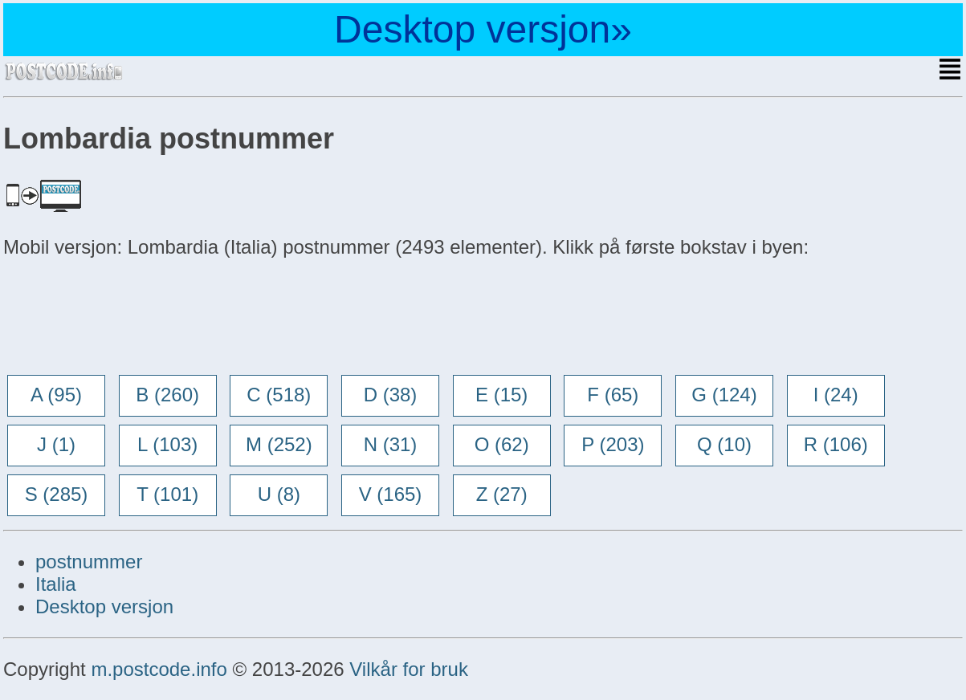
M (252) (279, 444)
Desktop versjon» (483, 29)
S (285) (56, 494)
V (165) (390, 494)
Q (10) (724, 444)
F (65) (612, 394)
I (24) (835, 394)
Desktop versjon (104, 606)
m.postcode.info (158, 669)
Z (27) (502, 494)
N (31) (391, 444)
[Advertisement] (131, 318)
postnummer (88, 561)
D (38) (391, 394)
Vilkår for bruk (408, 669)
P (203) (612, 444)
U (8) (279, 494)
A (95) (56, 394)
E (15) (501, 394)
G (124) (723, 394)
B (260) (167, 394)
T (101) (167, 494)
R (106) (836, 444)
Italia (55, 584)
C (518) (279, 394)
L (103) (167, 444)
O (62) (502, 444)
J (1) (56, 444)
